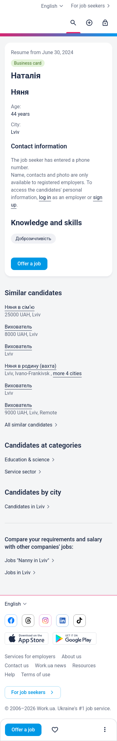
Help (10, 675)
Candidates (28, 507)
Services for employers (30, 656)
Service (24, 472)
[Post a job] (89, 23)
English (16, 604)
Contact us (17, 666)
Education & (31, 460)
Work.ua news (50, 666)
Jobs (21, 573)
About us (71, 656)
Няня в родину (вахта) (30, 366)
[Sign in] (105, 23)
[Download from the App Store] (26, 638)
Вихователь (18, 327)
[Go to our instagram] (45, 620)
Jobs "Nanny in (31, 560)
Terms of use (35, 675)
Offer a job (23, 730)
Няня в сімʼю (20, 307)
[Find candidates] (73, 23)
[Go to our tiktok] (79, 620)
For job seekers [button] (33, 692)
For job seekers (91, 6)
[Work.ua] (11, 24)
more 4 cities (67, 373)
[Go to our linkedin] (62, 620)
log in (45, 197)
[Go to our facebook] (11, 620)
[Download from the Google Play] (74, 638)
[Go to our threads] (28, 620)
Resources (84, 666)
